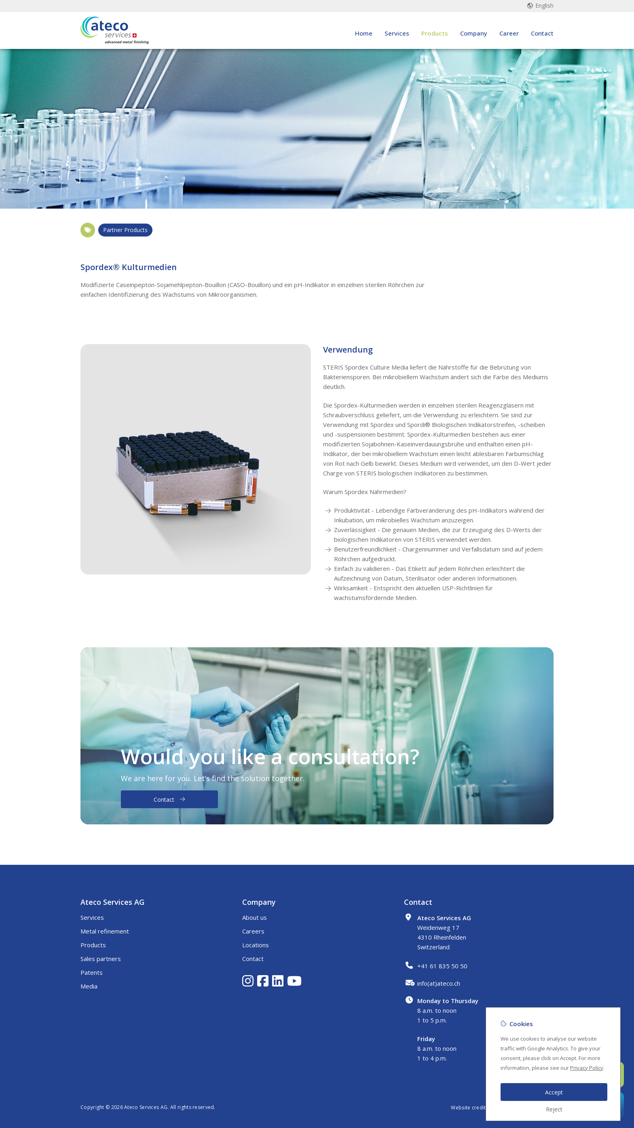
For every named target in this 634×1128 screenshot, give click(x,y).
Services (397, 37)
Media (88, 986)
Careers (253, 931)
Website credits (469, 1107)
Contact (542, 37)
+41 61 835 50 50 (442, 966)
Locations (255, 945)
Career (509, 37)
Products (434, 37)
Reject (554, 1109)
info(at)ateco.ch (438, 983)
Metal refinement (104, 931)
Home (363, 37)
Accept (554, 1092)
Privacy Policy (586, 1067)
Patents (91, 972)
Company (473, 37)
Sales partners (100, 959)
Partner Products (125, 230)
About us (254, 917)
